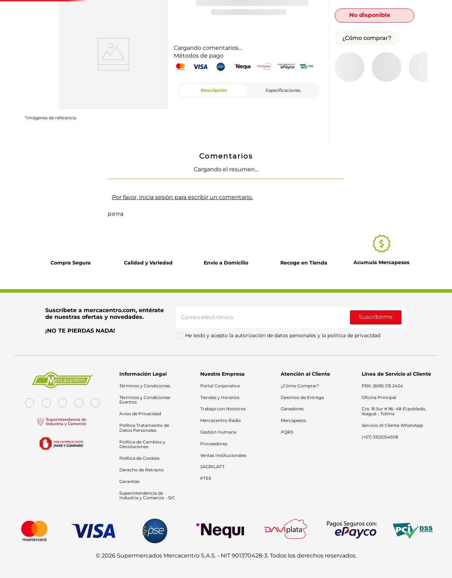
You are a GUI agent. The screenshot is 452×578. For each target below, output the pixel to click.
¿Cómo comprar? (366, 38)
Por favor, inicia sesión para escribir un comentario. (182, 197)
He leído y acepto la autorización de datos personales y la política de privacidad (282, 342)
